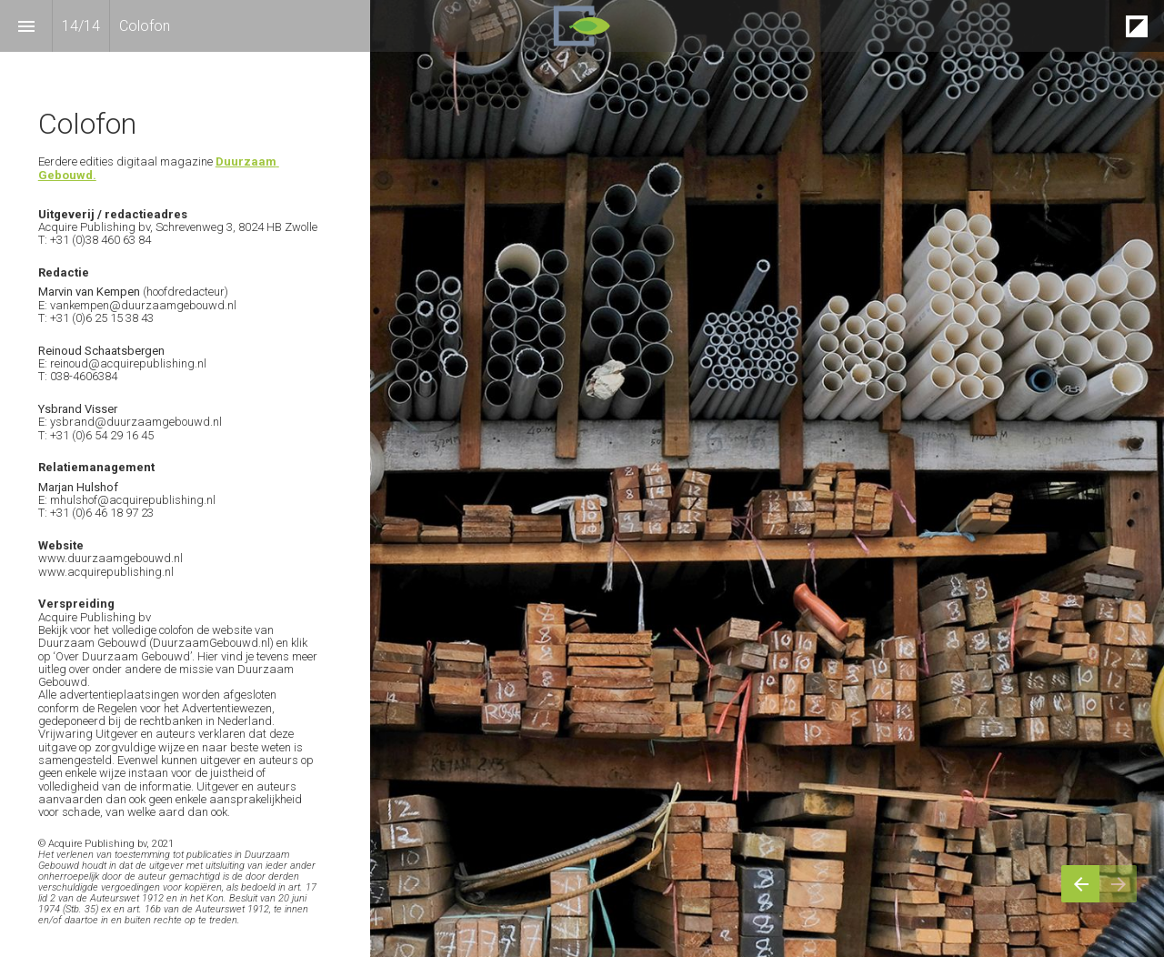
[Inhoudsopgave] (26, 26)
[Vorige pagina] (1080, 883)
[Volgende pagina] (1118, 883)
